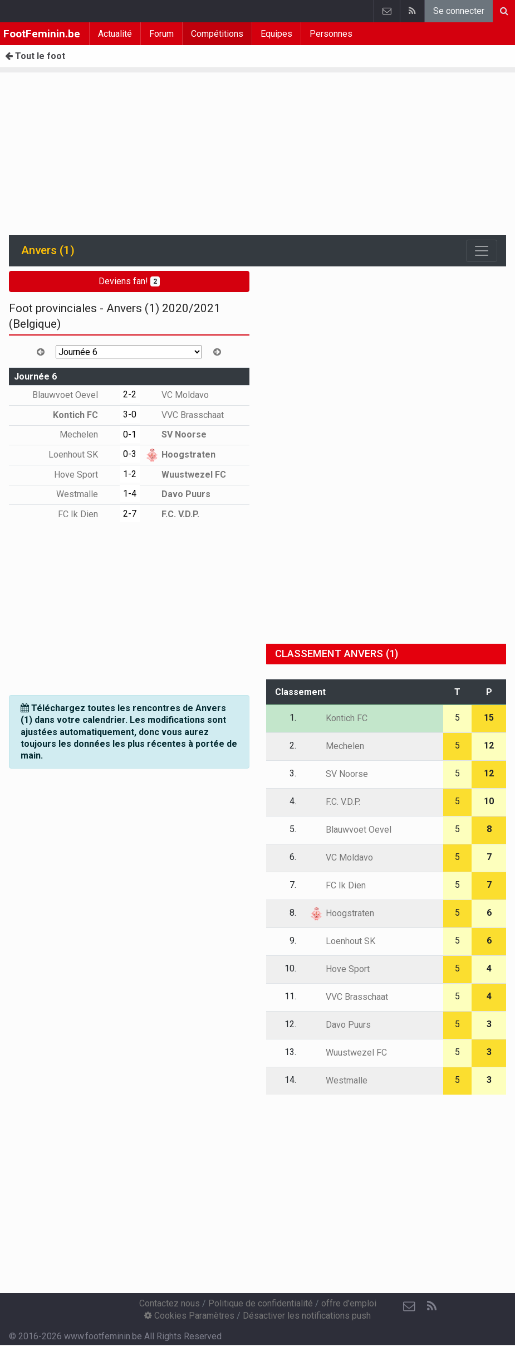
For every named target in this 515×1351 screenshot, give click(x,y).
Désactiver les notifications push (307, 1315)
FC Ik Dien (86, 514)
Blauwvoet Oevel (73, 395)
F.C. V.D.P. (172, 514)
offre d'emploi (348, 1303)
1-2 (129, 474)
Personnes (331, 33)
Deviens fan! (129, 281)
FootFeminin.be (41, 33)
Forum (161, 33)
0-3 (129, 454)
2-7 (129, 513)
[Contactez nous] (409, 1306)
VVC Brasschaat (184, 415)
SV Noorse (176, 434)
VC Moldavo (177, 395)
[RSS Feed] (431, 1306)
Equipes (276, 33)
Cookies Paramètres (189, 1315)
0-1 (129, 434)
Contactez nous (169, 1303)
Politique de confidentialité (260, 1303)
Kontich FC (83, 415)
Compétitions (217, 33)
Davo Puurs (177, 494)
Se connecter (458, 11)
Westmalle (85, 494)
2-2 (129, 394)
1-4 (129, 493)
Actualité (115, 33)
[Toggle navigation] (481, 251)
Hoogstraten (180, 454)
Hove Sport (84, 474)
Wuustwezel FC (185, 474)
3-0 (129, 414)
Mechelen (87, 434)
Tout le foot (35, 56)
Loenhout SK (81, 454)
